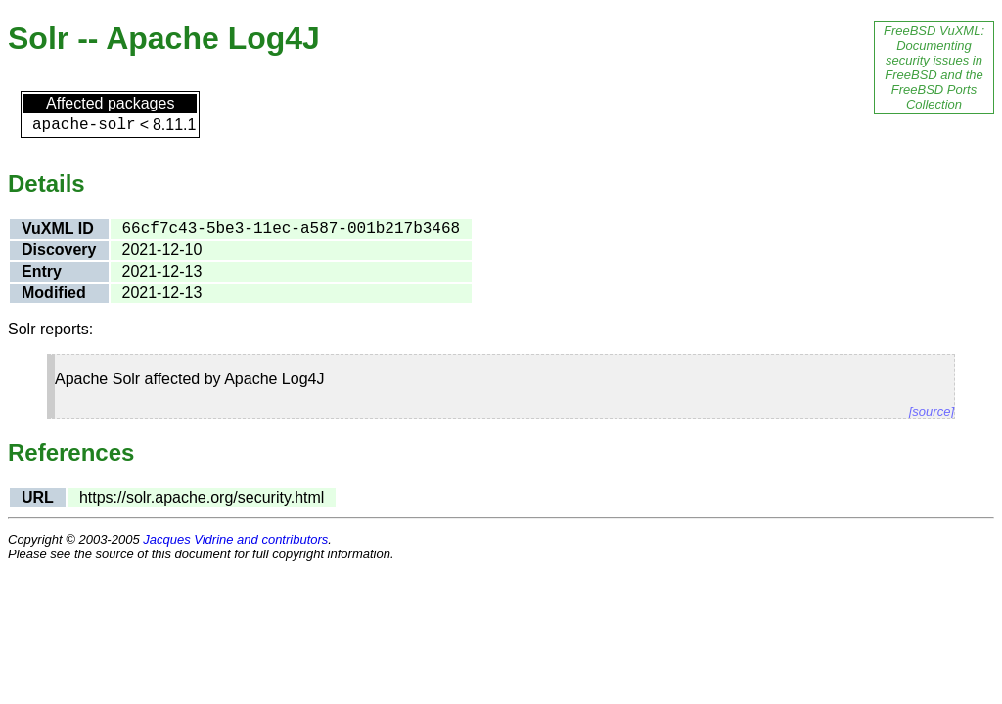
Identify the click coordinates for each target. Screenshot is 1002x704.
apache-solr (84, 125)
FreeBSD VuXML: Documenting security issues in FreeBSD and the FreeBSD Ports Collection (934, 67)
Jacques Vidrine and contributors (235, 539)
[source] (931, 411)
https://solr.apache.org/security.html (201, 497)
